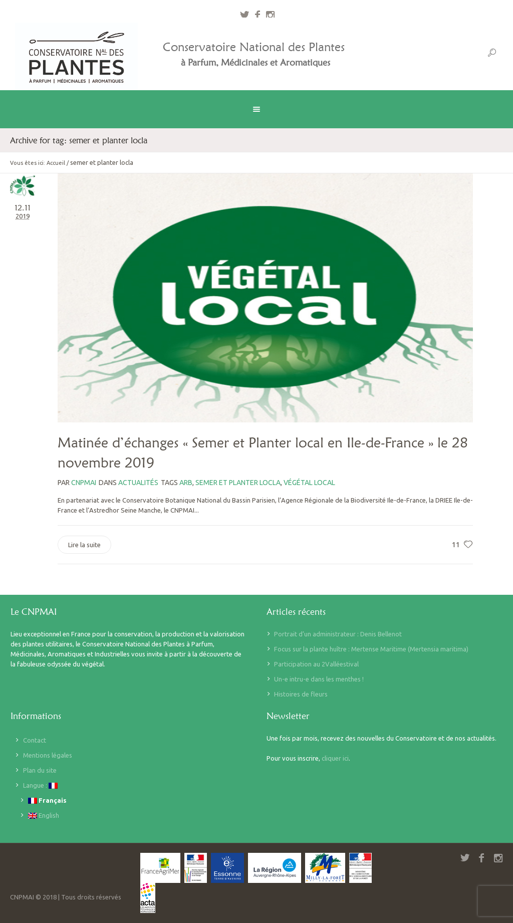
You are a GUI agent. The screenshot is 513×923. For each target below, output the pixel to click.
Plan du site (40, 770)
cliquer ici (335, 758)
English (43, 815)
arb (185, 483)
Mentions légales (47, 755)
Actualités (138, 483)
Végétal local (309, 483)
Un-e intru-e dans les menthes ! (319, 678)
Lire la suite (84, 544)
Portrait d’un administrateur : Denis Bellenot (338, 633)
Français (47, 800)
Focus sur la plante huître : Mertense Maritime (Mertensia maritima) (371, 648)
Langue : (40, 785)
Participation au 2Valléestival (316, 663)
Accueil (56, 163)
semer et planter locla (238, 483)
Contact (34, 740)
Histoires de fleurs (301, 694)
